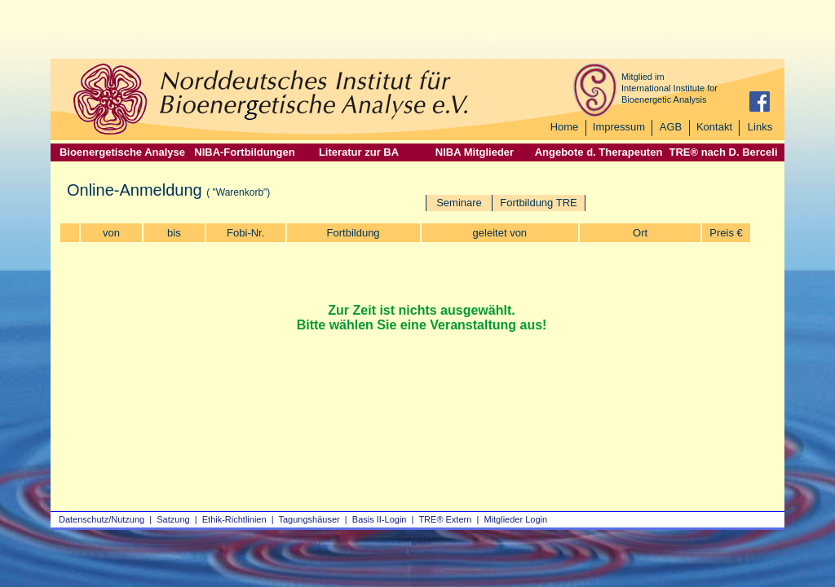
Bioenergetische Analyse (122, 152)
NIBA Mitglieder (474, 152)
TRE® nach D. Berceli (723, 152)
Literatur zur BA (359, 152)
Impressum (619, 127)
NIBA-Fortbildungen (244, 152)
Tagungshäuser (309, 519)
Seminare (459, 202)
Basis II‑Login (379, 519)
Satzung (173, 519)
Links (760, 127)
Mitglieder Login (515, 519)
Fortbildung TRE (538, 202)
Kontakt (714, 127)
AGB (671, 127)
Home (564, 127)
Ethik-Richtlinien (234, 519)
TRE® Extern (444, 519)
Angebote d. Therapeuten (599, 152)
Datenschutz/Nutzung (101, 519)
